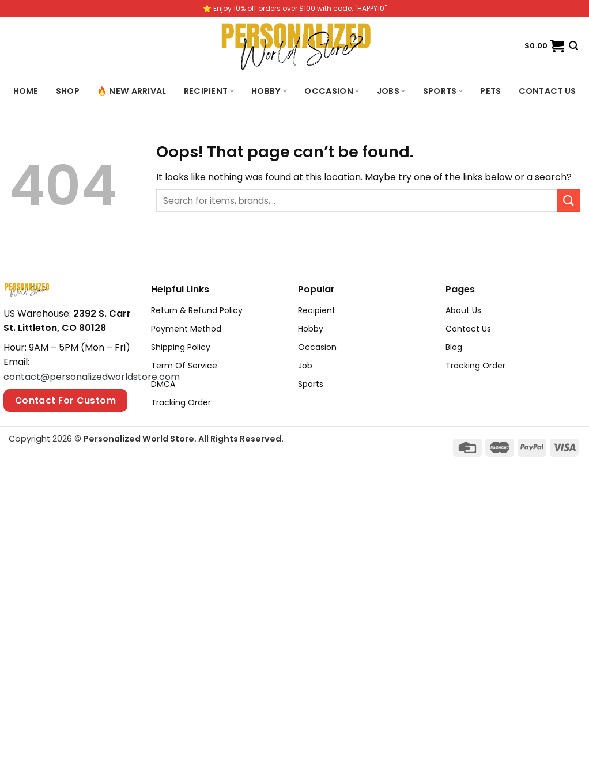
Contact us (547, 91)
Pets (490, 91)
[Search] (573, 46)
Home (26, 91)
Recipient (209, 91)
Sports (443, 91)
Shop (68, 91)
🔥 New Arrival (132, 91)
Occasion (331, 91)
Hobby (269, 91)
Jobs (391, 91)
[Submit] (568, 200)
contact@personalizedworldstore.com (91, 376)
